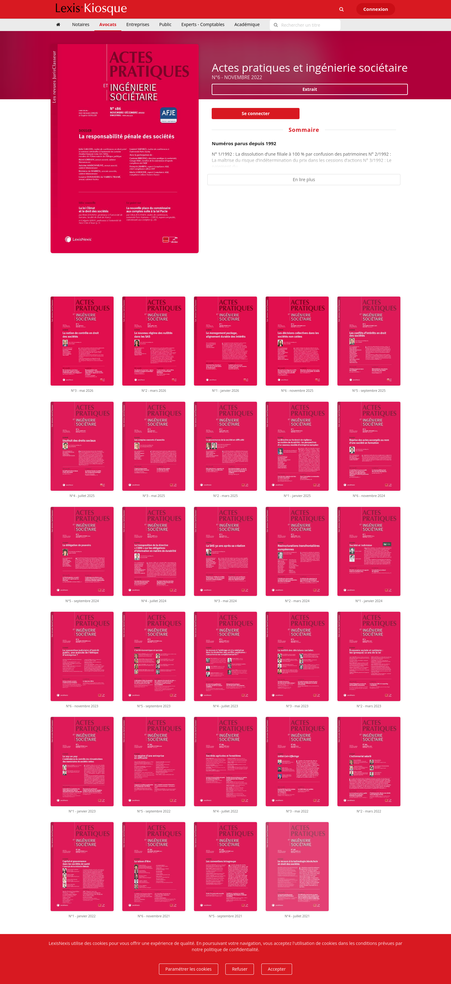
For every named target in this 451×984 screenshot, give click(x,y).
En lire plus (304, 179)
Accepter (277, 969)
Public (165, 24)
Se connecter (256, 113)
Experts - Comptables (202, 24)
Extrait (309, 89)
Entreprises (137, 24)
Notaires (81, 24)
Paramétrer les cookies (188, 969)
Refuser (239, 969)
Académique (246, 24)
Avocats (107, 24)
